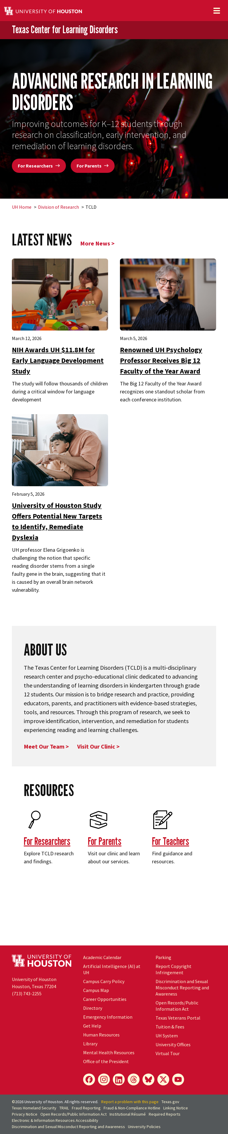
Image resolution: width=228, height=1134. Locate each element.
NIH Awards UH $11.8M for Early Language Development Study (58, 360)
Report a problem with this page (130, 1101)
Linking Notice (175, 1108)
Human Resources (101, 1035)
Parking (163, 957)
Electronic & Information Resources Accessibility (55, 1120)
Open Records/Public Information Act (177, 1006)
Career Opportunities (104, 999)
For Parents (93, 165)
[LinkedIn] (119, 1079)
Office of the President (106, 1061)
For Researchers (39, 165)
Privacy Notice (24, 1114)
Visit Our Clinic (96, 746)
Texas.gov (170, 1101)
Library (90, 1044)
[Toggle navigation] (216, 11)
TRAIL (64, 1108)
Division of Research (58, 207)
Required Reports (164, 1114)
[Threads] (134, 1079)
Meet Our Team (45, 746)
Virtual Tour (168, 1053)
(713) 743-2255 (27, 993)
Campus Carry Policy (103, 981)
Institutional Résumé (128, 1114)
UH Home (21, 207)
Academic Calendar (102, 957)
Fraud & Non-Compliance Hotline (132, 1108)
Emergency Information (107, 1017)
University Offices (173, 1044)
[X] (163, 1079)
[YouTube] (178, 1079)
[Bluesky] (148, 1079)
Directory (92, 1008)
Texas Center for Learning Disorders (65, 30)
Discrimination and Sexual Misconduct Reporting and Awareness (182, 987)
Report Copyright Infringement (173, 969)
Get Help (92, 1026)
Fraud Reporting (86, 1108)
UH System (167, 1036)
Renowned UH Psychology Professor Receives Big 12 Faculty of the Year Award (161, 360)
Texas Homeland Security (34, 1108)
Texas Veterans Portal (178, 1018)
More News (95, 243)
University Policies (144, 1126)
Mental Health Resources (108, 1052)
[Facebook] (89, 1079)
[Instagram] (104, 1079)
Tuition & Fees (170, 1027)
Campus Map (96, 990)
